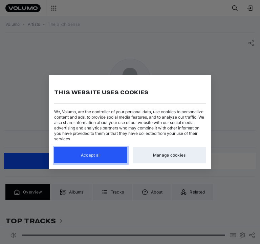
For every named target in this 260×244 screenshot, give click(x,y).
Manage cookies (169, 155)
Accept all (91, 155)
